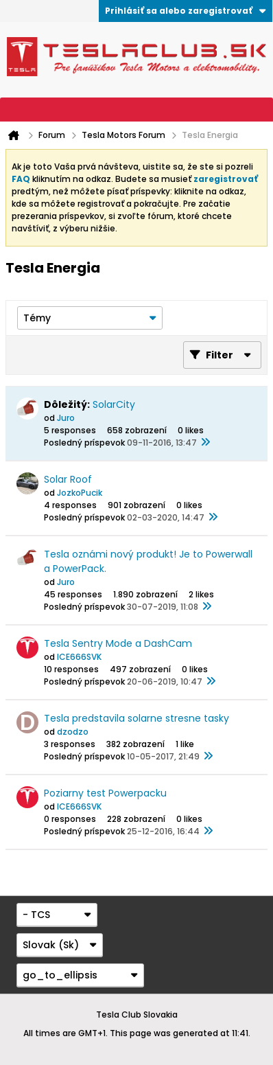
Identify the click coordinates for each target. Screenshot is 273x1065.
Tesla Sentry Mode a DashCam (118, 643)
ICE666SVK (79, 657)
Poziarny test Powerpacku (105, 793)
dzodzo (72, 731)
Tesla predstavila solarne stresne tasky (136, 718)
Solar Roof (68, 479)
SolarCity (114, 404)
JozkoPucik (79, 493)
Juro (66, 418)
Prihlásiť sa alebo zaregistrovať (185, 10)
